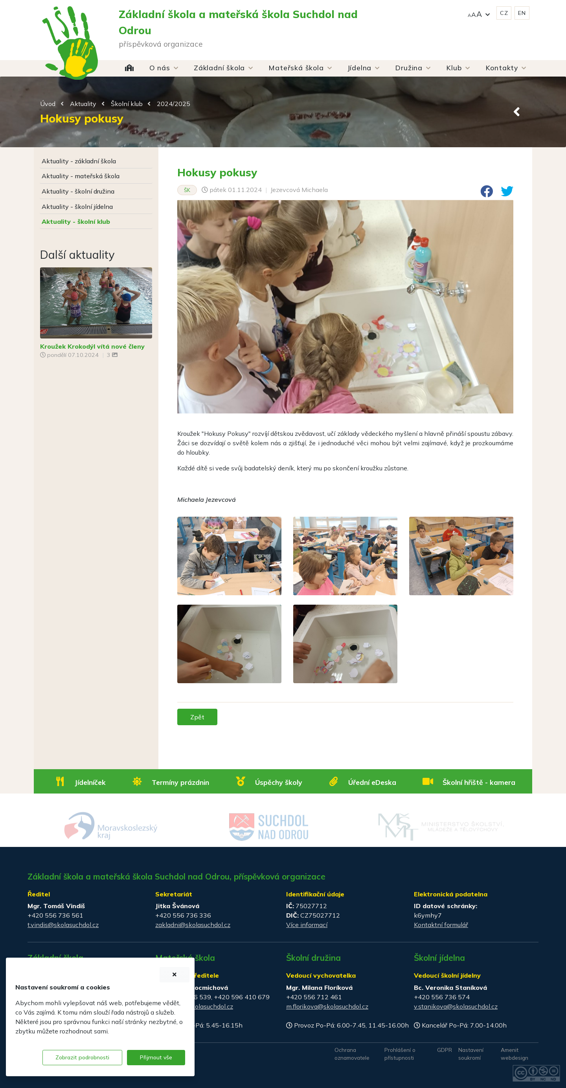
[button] (478, 13)
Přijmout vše (156, 1057)
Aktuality (83, 104)
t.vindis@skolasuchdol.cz (63, 925)
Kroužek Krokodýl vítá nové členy (92, 346)
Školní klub (127, 104)
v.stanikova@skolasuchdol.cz (456, 1006)
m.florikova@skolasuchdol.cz (327, 1006)
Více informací (306, 925)
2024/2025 (173, 104)
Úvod (47, 104)
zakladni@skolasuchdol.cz (192, 925)
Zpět (197, 717)
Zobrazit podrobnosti (82, 1057)
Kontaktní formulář (441, 925)
